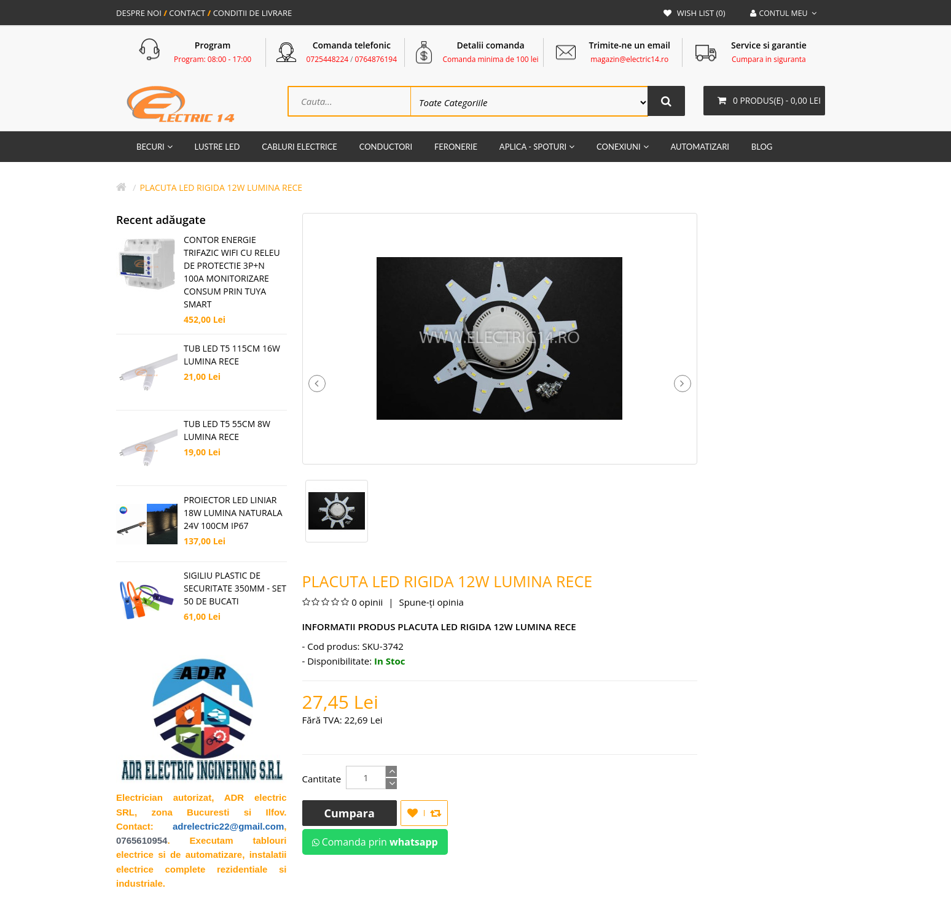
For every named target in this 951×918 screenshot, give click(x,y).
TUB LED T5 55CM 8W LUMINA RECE (227, 431)
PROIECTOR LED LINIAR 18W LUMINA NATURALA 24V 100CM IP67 (233, 514)
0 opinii (367, 603)
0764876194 (375, 59)
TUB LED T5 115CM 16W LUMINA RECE (232, 356)
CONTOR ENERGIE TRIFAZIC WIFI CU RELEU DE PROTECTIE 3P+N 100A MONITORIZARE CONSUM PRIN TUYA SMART (232, 273)
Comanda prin (375, 843)
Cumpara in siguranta (769, 59)
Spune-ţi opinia (430, 603)
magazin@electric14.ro (629, 59)
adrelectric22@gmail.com (228, 827)
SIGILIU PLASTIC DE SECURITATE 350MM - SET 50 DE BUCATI (235, 589)
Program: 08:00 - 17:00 (212, 59)
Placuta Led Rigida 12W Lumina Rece (220, 189)
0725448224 (328, 59)
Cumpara (349, 814)
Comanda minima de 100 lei (490, 59)
